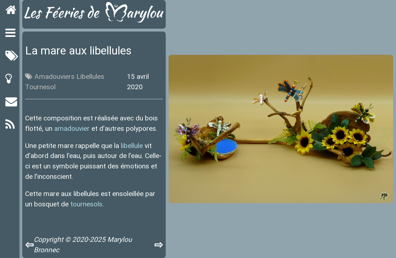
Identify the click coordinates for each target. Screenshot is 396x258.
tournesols (86, 204)
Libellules (90, 76)
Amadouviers (54, 76)
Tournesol (40, 86)
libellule (132, 145)
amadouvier (72, 128)
